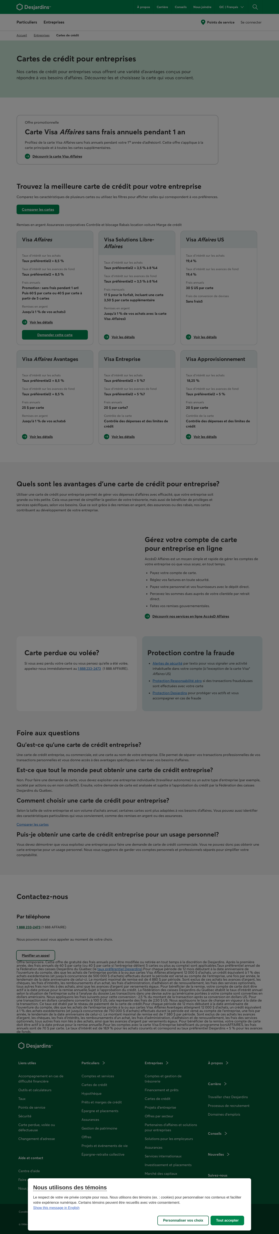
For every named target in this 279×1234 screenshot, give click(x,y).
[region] (139, 1204)
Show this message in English (56, 1208)
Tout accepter (227, 1220)
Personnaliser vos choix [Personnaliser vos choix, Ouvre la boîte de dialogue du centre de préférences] (183, 1220)
